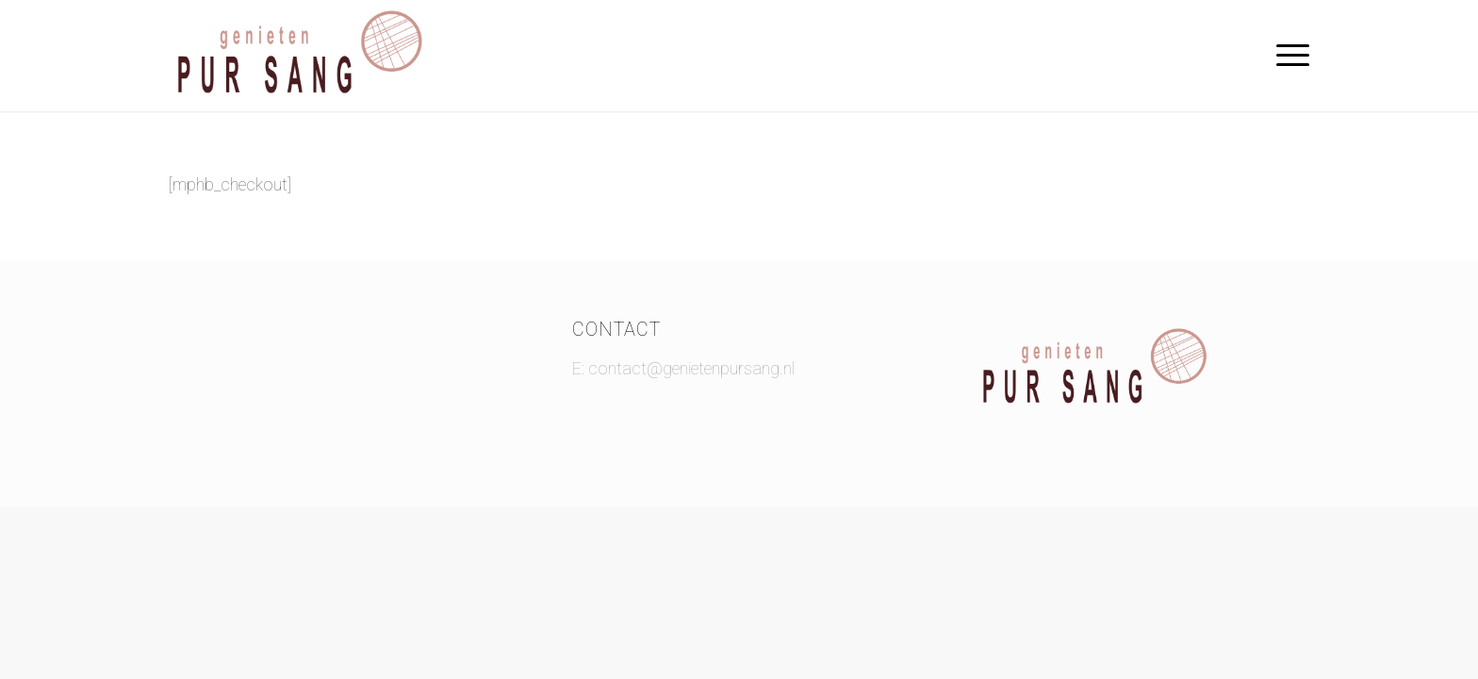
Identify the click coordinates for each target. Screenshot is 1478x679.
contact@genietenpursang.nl (691, 368)
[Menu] (1286, 55)
